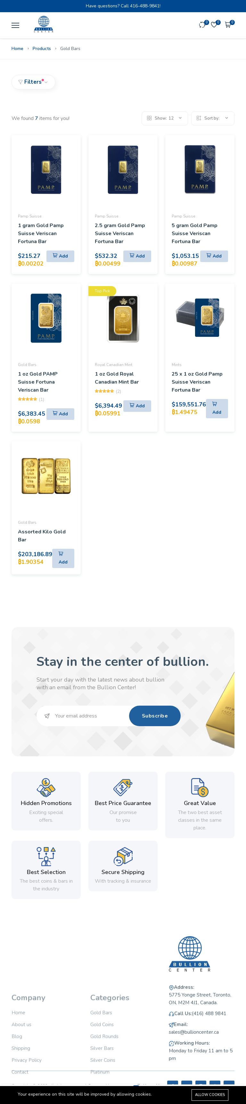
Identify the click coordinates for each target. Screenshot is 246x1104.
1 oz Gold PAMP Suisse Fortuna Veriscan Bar (38, 382)
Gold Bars (27, 364)
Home (17, 49)
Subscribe (155, 715)
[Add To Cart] (60, 256)
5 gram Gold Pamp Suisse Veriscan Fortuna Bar (194, 233)
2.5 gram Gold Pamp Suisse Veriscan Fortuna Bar (120, 233)
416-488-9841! (145, 6)
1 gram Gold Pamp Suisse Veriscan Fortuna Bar (41, 233)
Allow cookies (210, 1094)
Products (42, 49)
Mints (177, 364)
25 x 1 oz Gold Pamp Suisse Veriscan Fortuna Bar (197, 382)
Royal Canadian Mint (113, 364)
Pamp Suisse (29, 216)
